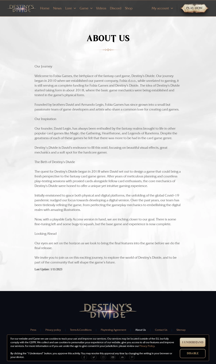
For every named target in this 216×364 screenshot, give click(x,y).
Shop (129, 8)
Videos (101, 8)
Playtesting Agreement (113, 329)
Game (86, 8)
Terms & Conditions (81, 329)
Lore (70, 8)
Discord (115, 8)
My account (162, 8)
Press (33, 329)
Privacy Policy (146, 346)
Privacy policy (53, 329)
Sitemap (181, 329)
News (57, 8)
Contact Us (161, 329)
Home (44, 8)
